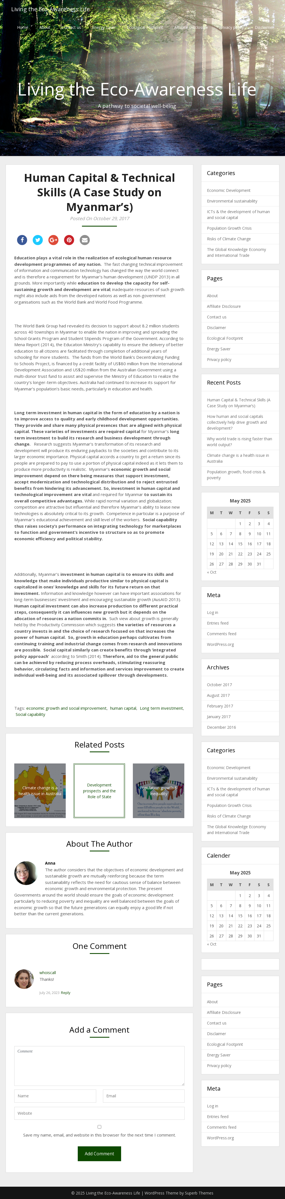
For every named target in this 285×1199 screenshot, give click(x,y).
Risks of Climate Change (229, 238)
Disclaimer (264, 27)
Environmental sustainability (232, 201)
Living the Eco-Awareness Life (50, 9)
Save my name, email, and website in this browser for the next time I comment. (99, 1135)
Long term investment (161, 708)
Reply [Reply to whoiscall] (65, 992)
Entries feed (218, 623)
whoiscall (47, 972)
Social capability (30, 714)
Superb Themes (199, 1193)
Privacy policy (231, 27)
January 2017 (218, 716)
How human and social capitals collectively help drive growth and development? (237, 422)
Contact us (71, 27)
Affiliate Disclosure (191, 27)
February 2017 (220, 706)
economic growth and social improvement (66, 708)
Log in (212, 612)
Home (22, 27)
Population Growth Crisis (229, 228)
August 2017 (218, 695)
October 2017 (219, 684)
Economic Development (229, 190)
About (44, 27)
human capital (123, 708)
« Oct (211, 572)
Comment (99, 1066)
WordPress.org (220, 644)
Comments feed (221, 633)
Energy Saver (104, 27)
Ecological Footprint (145, 27)
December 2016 (221, 727)
